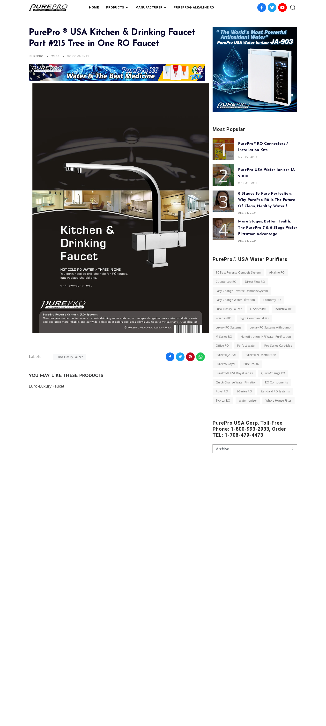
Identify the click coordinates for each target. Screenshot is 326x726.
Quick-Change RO (273, 373)
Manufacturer (149, 7)
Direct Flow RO (255, 282)
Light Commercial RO (254, 318)
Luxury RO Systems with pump (270, 327)
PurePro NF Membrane (260, 355)
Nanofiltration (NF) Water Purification (266, 337)
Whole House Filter (278, 400)
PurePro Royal (225, 364)
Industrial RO (283, 309)
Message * (220, 542)
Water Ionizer (248, 400)
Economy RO (272, 300)
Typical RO (223, 400)
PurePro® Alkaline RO (194, 7)
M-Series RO (224, 337)
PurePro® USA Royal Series (234, 373)
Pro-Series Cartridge (278, 346)
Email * (218, 522)
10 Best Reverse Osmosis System (238, 272)
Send (220, 588)
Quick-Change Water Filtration (236, 382)
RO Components (276, 382)
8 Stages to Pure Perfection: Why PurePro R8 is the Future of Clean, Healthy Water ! (266, 200)
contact (182, 700)
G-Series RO (258, 309)
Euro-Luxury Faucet (70, 357)
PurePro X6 (251, 364)
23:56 (55, 56)
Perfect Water (246, 346)
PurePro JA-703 (226, 355)
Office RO (222, 346)
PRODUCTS (115, 7)
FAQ (139, 700)
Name (217, 501)
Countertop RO (226, 282)
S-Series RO (244, 391)
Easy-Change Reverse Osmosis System (242, 291)
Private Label (159, 700)
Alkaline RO (277, 272)
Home (94, 7)
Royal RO (222, 391)
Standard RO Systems (275, 391)
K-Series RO (223, 318)
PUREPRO (36, 56)
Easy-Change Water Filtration (235, 300)
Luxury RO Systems (228, 327)
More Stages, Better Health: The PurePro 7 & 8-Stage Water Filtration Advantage (267, 228)
